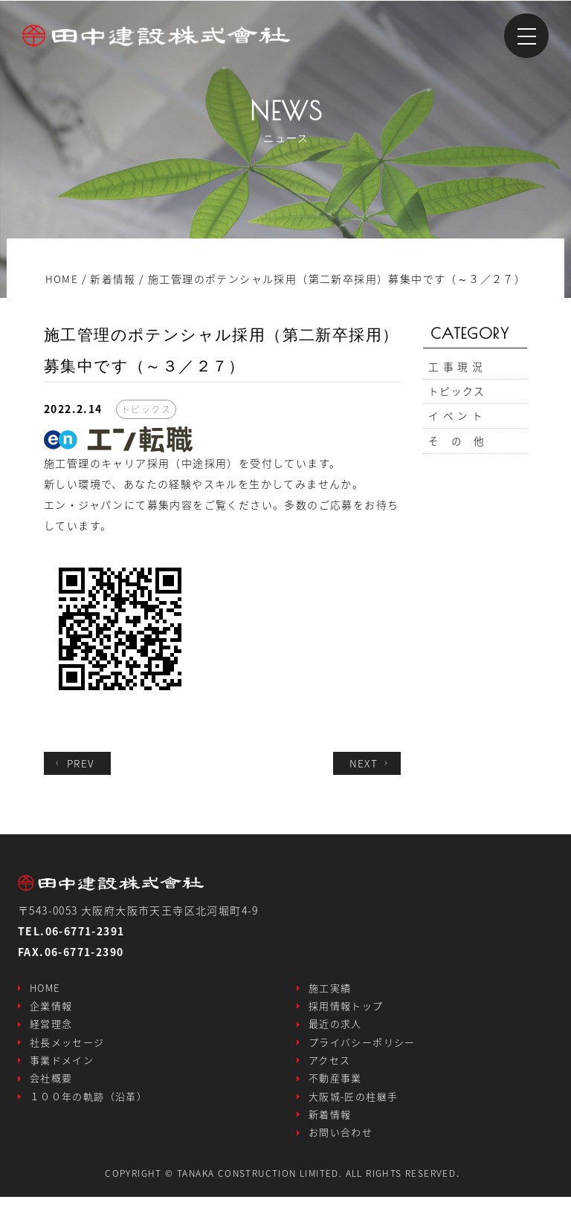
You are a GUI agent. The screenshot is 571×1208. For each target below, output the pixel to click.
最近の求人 (335, 1027)
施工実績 (330, 988)
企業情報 (51, 1008)
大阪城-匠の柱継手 (354, 1104)
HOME (45, 988)
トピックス (456, 394)
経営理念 (51, 1027)
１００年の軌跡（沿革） (88, 1104)
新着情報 (330, 1124)
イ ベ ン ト (456, 421)
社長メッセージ (67, 1046)
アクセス (330, 1066)
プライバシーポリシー (362, 1046)
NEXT (370, 763)
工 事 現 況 (456, 367)
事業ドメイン (62, 1066)
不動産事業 (335, 1085)
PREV (75, 763)
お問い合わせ (340, 1143)
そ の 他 (456, 448)
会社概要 (51, 1085)
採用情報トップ (346, 1008)
